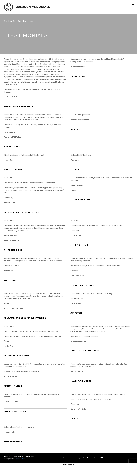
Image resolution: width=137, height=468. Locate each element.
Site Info (66, 458)
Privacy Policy (68, 464)
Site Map (77, 458)
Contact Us (98, 458)
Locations (87, 458)
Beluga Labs (20, 458)
